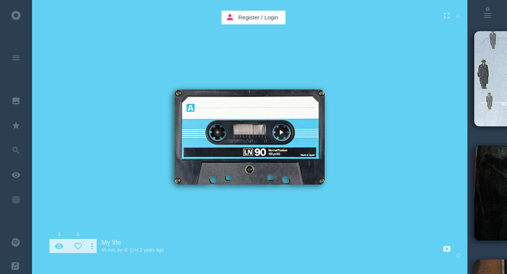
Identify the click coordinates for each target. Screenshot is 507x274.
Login (271, 17)
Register (249, 17)
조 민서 (131, 250)
